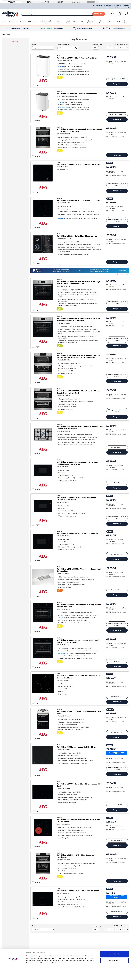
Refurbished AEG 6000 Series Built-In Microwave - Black (78, 533)
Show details (103, 959)
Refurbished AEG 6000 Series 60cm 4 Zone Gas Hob (77, 236)
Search (98, 14)
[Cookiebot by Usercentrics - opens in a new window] (12, 959)
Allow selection (114, 948)
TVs (82, 22)
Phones (75, 22)
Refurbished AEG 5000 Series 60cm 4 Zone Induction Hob (79, 200)
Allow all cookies (115, 942)
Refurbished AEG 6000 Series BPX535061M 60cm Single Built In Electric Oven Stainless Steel (78, 283)
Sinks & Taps (68, 22)
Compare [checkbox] (37, 85)
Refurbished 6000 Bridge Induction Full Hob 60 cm (76, 747)
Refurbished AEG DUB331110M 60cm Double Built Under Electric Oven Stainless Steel (78, 392)
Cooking (3, 22)
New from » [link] (117, 447)
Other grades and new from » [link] (117, 185)
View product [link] (117, 84)
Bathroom (111, 22)
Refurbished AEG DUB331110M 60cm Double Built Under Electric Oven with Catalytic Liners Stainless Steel (78, 356)
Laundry (23, 22)
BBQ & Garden (101, 22)
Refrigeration (13, 22)
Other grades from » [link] (117, 79)
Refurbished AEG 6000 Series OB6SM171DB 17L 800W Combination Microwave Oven (77, 463)
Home (3, 34)
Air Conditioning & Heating (45, 22)
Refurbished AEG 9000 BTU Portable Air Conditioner (77, 58)
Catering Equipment (90, 22)
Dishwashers (32, 22)
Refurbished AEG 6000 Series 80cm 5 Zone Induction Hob (79, 891)
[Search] (63, 14)
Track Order (120, 14)
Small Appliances (58, 22)
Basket (127, 14)
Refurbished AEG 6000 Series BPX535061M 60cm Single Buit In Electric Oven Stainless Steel (78, 319)
